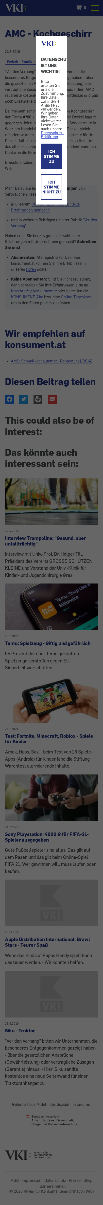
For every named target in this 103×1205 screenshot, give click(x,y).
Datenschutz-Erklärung (52, 134)
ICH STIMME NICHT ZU (51, 187)
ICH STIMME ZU (51, 156)
